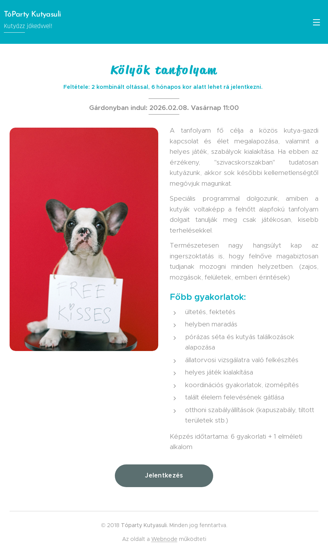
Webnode (164, 539)
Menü (316, 22)
